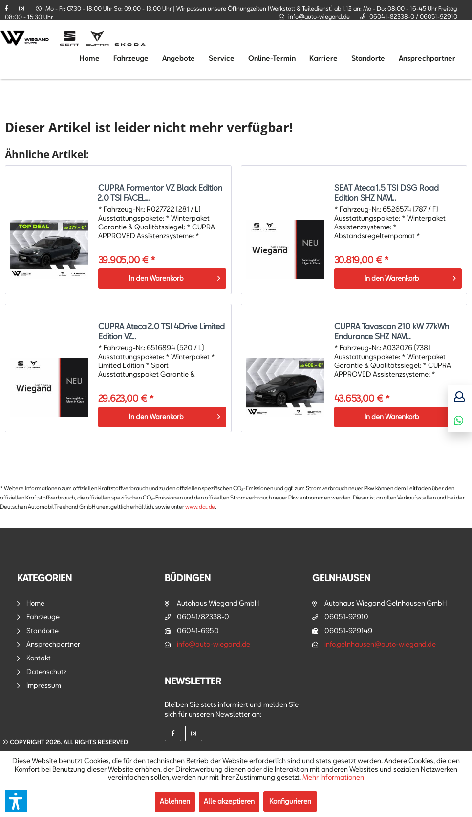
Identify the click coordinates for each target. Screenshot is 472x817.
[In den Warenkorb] (162, 278)
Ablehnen (175, 801)
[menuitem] (90, 58)
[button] (16, 801)
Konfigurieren (290, 801)
